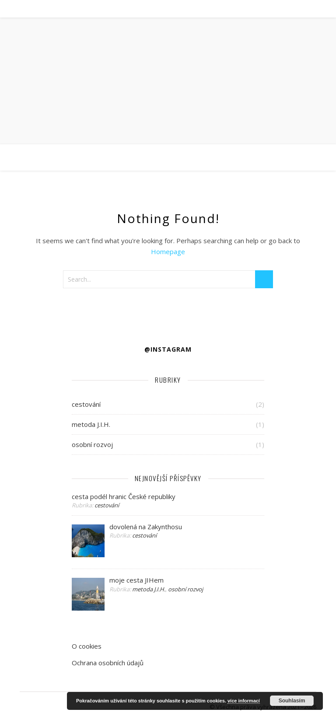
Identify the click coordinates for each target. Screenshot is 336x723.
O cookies (87, 646)
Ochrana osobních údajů (108, 662)
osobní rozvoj (92, 444)
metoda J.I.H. (91, 424)
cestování (86, 404)
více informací (244, 700)
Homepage (168, 251)
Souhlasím (292, 701)
